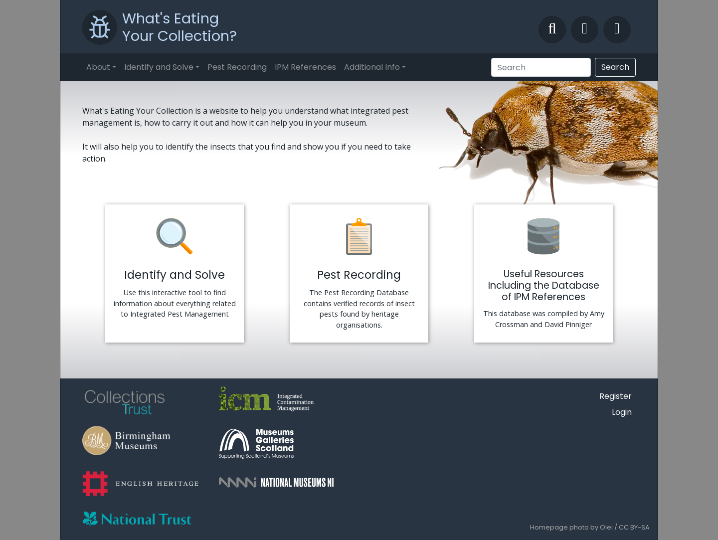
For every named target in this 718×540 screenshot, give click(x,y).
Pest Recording (237, 67)
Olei (606, 527)
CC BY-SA (634, 527)
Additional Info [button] (372, 67)
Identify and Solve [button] (158, 67)
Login (622, 412)
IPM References (305, 67)
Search (615, 67)
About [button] (98, 67)
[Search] (541, 67)
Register (615, 396)
